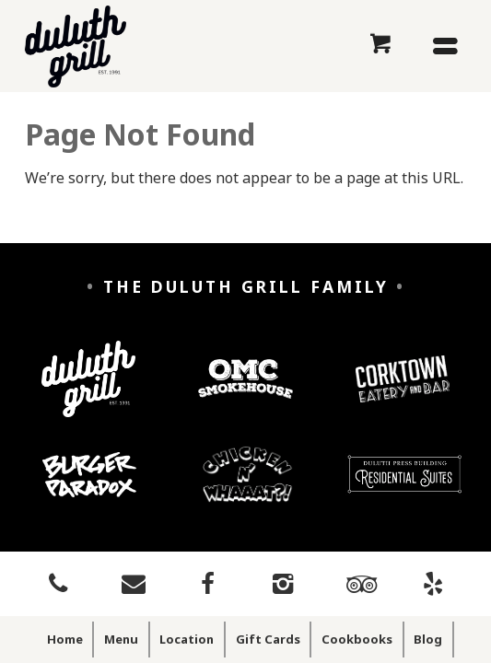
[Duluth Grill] (88, 393)
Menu (121, 639)
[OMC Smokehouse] (245, 393)
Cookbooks (356, 639)
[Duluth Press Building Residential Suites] (404, 488)
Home (65, 639)
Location (186, 639)
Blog (428, 639)
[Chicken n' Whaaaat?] (248, 488)
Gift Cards (268, 639)
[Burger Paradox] (89, 488)
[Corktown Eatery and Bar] (403, 393)
